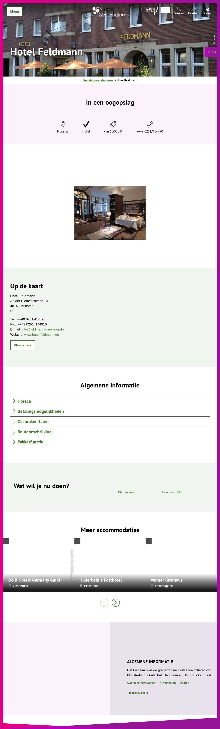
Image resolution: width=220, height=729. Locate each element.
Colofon (184, 682)
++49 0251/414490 (149, 131)
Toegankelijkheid (137, 693)
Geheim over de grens (98, 80)
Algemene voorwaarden (141, 682)
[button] (22, 345)
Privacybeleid (168, 682)
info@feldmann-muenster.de (43, 329)
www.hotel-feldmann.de (41, 335)
